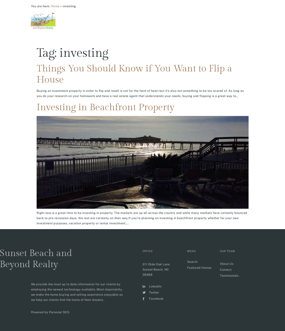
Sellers (210, 19)
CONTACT (253, 19)
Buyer (190, 19)
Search (152, 19)
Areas (172, 19)
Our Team (232, 19)
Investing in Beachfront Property (105, 107)
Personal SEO (59, 315)
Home (55, 6)
